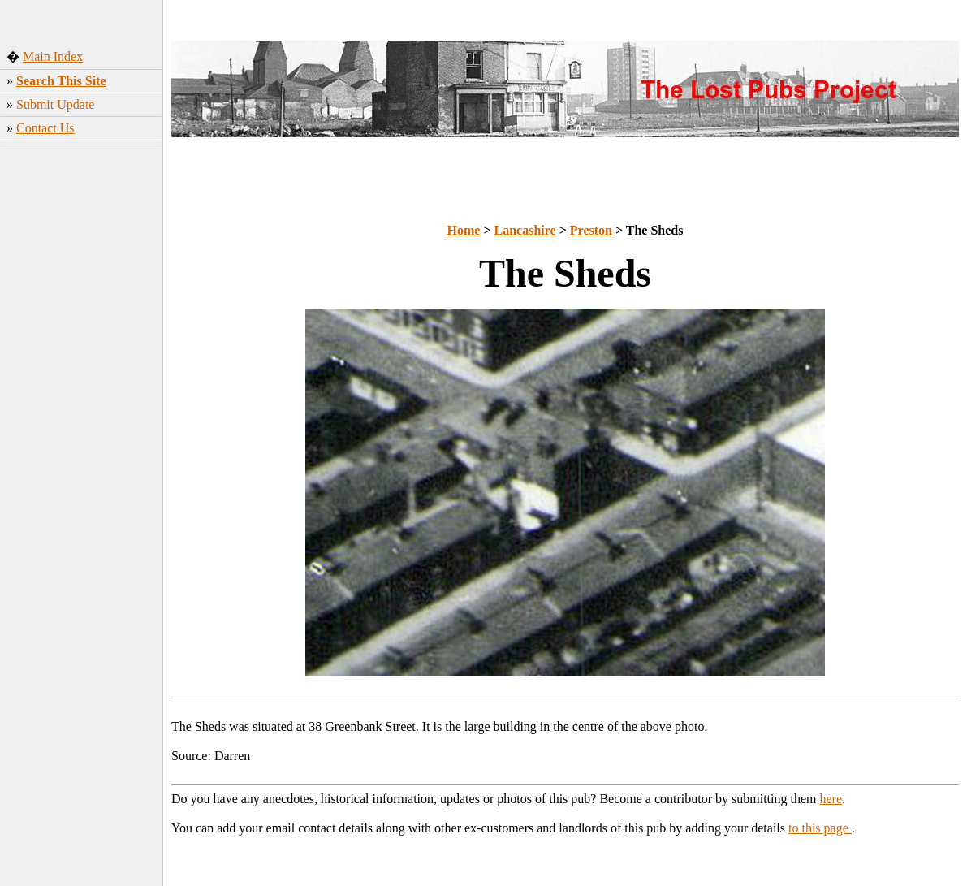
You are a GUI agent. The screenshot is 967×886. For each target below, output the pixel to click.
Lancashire (525, 230)
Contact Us (45, 128)
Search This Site (61, 81)
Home (464, 230)
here (831, 799)
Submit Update (55, 104)
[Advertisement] (81, 250)
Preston (591, 230)
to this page (820, 828)
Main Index (53, 56)
